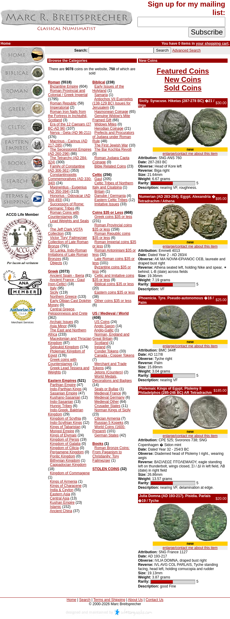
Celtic (97, 175)
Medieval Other (106, 402)
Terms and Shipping (109, 600)
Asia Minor (58, 326)
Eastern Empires (62, 381)
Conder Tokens (106, 351)
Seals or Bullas (106, 389)
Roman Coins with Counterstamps (63, 214)
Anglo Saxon (104, 326)
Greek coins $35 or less (113, 217)
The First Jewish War (111, 145)
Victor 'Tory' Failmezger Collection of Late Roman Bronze (68, 242)
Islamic (55, 507)
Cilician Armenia (107, 418)
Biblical (99, 82)
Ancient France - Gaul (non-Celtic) (66, 282)
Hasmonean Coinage (111, 112)
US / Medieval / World (111, 313)
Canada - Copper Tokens (114, 355)
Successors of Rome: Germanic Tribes (66, 206)
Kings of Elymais (63, 435)
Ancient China (61, 511)
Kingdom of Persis (64, 439)
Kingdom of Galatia (65, 444)
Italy (53, 288)
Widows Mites (105, 124)
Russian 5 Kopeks (108, 423)
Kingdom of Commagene (70, 473)
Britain (99, 191)
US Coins (102, 322)
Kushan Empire (62, 502)
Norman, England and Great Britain (111, 336)
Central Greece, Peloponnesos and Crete (67, 311)
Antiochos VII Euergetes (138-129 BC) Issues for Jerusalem (113, 103)
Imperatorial (59, 107)
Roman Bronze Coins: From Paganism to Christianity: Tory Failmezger (111, 454)
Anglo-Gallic (104, 330)
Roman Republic (63, 103)
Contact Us (154, 600)
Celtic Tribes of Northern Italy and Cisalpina (113, 185)
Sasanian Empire (63, 393)
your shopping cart (212, 43)
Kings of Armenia (63, 481)
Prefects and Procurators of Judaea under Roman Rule (113, 137)
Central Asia (59, 498)
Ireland (99, 347)
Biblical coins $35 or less (114, 284)
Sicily (54, 292)
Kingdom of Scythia (65, 418)
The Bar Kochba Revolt (112, 149)
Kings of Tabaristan (65, 427)
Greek (53, 271)
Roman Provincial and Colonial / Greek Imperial (67, 93)
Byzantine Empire (64, 86)
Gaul (98, 179)
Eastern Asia (60, 494)
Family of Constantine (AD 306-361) (66, 168)
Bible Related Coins (110, 166)
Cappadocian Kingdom (68, 465)
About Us (135, 600)
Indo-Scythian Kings (66, 423)
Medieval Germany (109, 397)
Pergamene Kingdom (67, 452)
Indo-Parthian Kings (65, 389)
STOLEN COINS (106, 469)
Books (98, 444)
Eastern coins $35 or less (114, 292)
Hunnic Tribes (61, 406)
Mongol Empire (62, 431)
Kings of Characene (65, 486)
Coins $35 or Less (108, 212)
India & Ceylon (61, 490)
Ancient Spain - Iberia (67, 275)
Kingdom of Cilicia (64, 448)
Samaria (101, 95)
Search (84, 600)
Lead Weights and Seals (69, 221)
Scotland (101, 343)
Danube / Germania (110, 196)
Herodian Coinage (108, 128)
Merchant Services (22, 322)
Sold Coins (183, 88)
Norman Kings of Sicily (112, 410)
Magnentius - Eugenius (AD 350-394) (67, 189)
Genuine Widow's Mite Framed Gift (111, 118)
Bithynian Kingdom (65, 460)
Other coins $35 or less (112, 301)
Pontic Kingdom (62, 456)
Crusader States (107, 406)
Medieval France (107, 393)
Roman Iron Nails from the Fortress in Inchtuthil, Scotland (67, 116)
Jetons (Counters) (108, 372)
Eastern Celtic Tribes (111, 200)
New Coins (182, 79)
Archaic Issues (61, 322)
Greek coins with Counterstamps (62, 362)
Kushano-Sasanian (65, 397)
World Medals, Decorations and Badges (112, 378)
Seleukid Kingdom (64, 347)
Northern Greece (63, 296)
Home (71, 600)
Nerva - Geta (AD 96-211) (70, 133)
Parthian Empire (63, 385)
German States (106, 435)
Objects (56, 263)
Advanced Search (186, 50)
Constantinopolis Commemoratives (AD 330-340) (69, 179)
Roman (54, 82)
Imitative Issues (106, 204)
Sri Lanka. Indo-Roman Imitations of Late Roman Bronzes (68, 254)
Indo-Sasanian (61, 402)
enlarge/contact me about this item (190, 154)
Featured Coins (183, 71)
